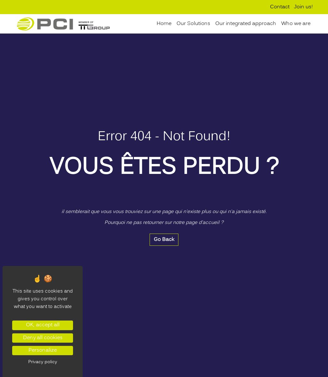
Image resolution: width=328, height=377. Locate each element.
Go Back (164, 240)
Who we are (295, 24)
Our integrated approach (245, 24)
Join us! (303, 7)
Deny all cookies (42, 338)
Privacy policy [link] (42, 362)
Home (164, 24)
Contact (280, 7)
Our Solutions (193, 24)
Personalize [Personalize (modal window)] (43, 350)
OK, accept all (43, 325)
